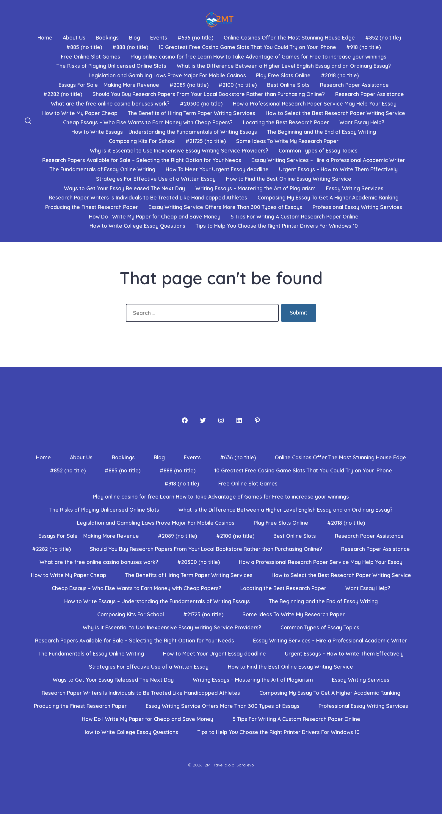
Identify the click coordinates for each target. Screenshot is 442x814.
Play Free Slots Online (283, 75)
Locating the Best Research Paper (286, 122)
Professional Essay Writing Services (357, 207)
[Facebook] (184, 420)
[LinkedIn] (239, 420)
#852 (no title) (383, 37)
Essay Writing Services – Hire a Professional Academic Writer (328, 160)
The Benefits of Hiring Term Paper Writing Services (191, 113)
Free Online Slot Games (90, 56)
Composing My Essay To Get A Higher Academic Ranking (328, 197)
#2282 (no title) (62, 94)
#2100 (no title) (238, 84)
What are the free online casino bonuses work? (110, 103)
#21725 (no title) (206, 141)
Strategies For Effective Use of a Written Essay (156, 178)
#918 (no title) (363, 47)
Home (44, 37)
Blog (134, 37)
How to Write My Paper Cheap (79, 113)
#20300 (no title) (201, 103)
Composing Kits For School (142, 141)
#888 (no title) (130, 47)
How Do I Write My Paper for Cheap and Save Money (154, 216)
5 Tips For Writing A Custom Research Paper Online (294, 216)
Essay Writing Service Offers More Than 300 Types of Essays (225, 207)
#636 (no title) (195, 37)
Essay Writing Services (354, 188)
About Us (74, 37)
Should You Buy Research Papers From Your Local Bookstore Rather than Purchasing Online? (209, 94)
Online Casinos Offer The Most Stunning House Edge (289, 37)
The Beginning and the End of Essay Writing (321, 131)
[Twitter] (203, 420)
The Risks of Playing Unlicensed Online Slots (111, 65)
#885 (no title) (84, 47)
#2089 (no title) (189, 84)
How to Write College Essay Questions (137, 225)
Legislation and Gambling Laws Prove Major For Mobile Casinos (167, 75)
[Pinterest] (257, 420)
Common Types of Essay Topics (318, 150)
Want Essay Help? (361, 122)
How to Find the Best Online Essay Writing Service (288, 178)
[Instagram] (221, 420)
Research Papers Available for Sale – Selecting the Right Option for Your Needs (141, 160)
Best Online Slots (288, 84)
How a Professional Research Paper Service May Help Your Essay (314, 103)
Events (158, 37)
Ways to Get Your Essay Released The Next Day (124, 188)
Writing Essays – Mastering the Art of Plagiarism (255, 188)
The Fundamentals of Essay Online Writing (102, 169)
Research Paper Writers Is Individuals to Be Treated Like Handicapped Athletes (148, 197)
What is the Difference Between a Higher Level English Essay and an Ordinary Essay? (284, 65)
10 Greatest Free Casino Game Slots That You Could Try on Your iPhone (247, 47)
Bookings (107, 37)
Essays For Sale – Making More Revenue (109, 84)
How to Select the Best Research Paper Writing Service (335, 113)
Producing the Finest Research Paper (91, 207)
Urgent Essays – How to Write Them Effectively (338, 169)
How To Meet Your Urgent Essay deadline (217, 169)
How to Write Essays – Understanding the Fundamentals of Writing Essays (164, 131)
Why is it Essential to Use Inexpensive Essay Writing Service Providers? (179, 150)
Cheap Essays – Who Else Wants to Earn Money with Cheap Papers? (148, 122)
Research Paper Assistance (354, 84)
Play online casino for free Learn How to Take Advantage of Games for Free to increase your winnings (258, 56)
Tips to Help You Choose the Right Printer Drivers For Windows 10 (277, 225)
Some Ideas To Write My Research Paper (287, 141)
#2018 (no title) (340, 75)
